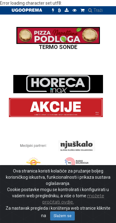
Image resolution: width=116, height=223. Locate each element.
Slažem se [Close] (62, 216)
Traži (95, 10)
